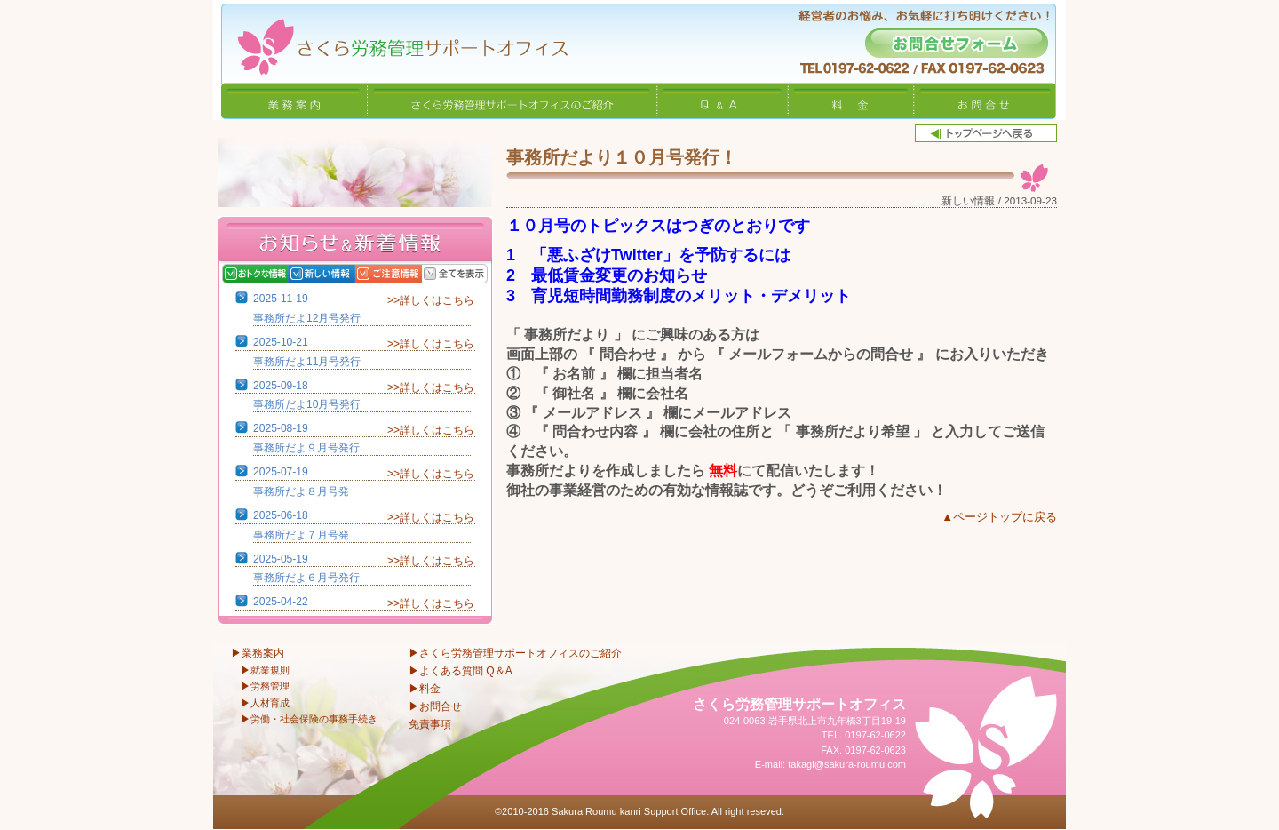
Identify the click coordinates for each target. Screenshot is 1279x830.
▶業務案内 (257, 653)
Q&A (723, 100)
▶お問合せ (435, 706)
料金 (851, 100)
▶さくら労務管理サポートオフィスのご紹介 (515, 653)
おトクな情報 (273, 274)
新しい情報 (339, 274)
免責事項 (430, 724)
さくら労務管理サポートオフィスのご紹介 (512, 100)
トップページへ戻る (986, 133)
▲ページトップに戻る (999, 516)
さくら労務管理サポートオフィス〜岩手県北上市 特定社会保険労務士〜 (390, 41)
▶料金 (425, 688)
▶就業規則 (265, 670)
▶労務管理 (265, 686)
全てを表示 (473, 274)
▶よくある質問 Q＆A (460, 671)
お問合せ (984, 100)
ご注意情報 (406, 274)
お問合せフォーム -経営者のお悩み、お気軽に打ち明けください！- (956, 43)
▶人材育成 (265, 703)
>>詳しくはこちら (430, 300)
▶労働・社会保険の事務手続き (309, 719)
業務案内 (294, 100)
